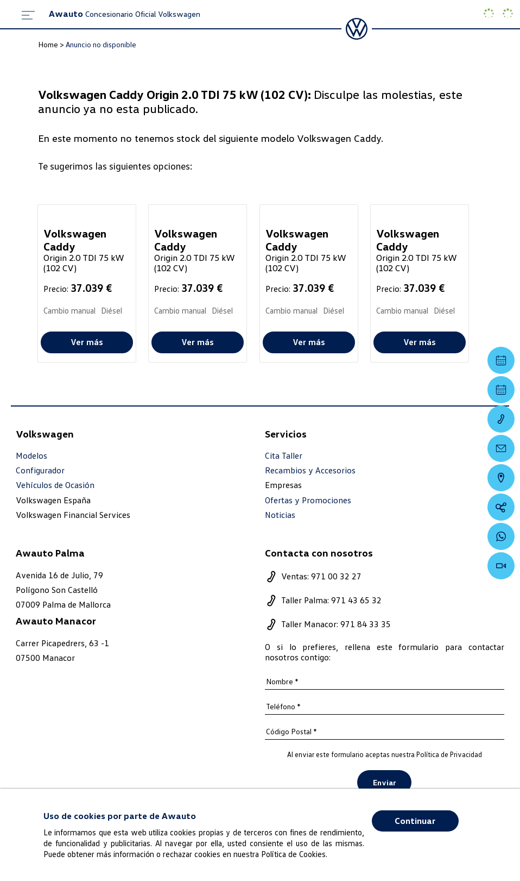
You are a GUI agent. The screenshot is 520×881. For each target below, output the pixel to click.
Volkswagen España (53, 500)
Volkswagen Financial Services (73, 514)
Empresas (283, 484)
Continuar (415, 820)
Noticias (280, 515)
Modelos (31, 456)
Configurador (40, 470)
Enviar (384, 782)
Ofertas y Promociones (308, 500)
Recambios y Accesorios (310, 470)
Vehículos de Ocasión (55, 485)
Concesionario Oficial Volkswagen (124, 13)
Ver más (87, 341)
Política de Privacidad (449, 754)
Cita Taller (283, 456)
